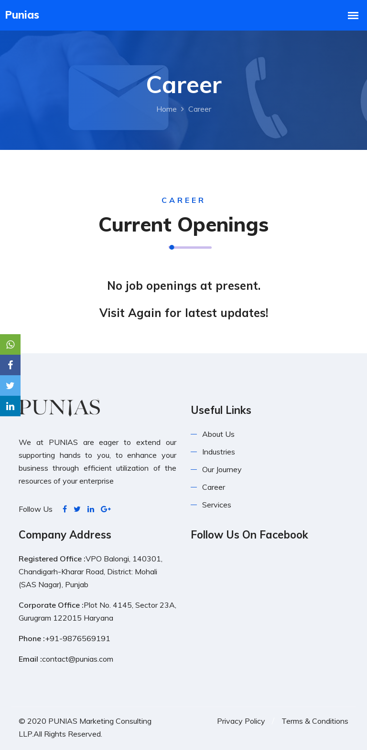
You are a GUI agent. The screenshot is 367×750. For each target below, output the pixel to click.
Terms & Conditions (314, 721)
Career (213, 487)
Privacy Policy (241, 721)
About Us (218, 434)
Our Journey (222, 469)
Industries (218, 451)
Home (166, 109)
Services (216, 504)
